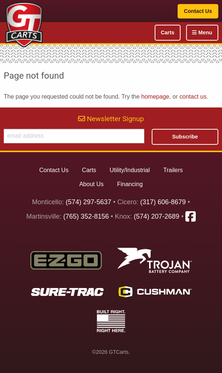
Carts (167, 32)
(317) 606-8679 (163, 202)
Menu (202, 32)
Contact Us (198, 11)
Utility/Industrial (129, 170)
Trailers (173, 170)
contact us (192, 96)
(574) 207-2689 (156, 216)
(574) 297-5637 (88, 202)
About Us (91, 184)
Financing (129, 184)
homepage (155, 96)
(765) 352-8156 (86, 216)
